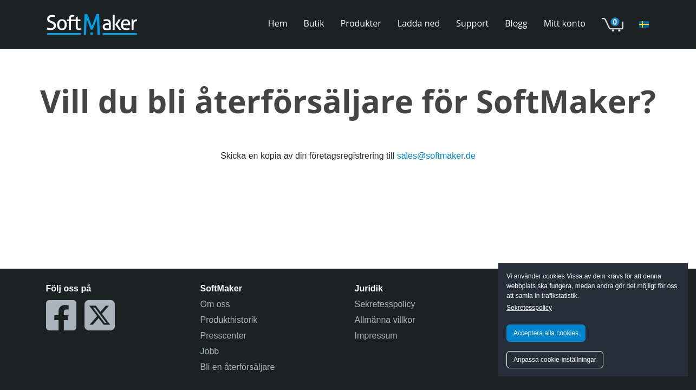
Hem (278, 23)
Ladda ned (419, 23)
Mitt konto (565, 23)
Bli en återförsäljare (237, 367)
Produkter (361, 23)
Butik (313, 23)
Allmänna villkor (385, 319)
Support (472, 23)
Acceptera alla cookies (545, 333)
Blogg (516, 23)
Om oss (215, 304)
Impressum (376, 335)
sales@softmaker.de (436, 155)
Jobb (209, 351)
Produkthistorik (229, 319)
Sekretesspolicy (529, 307)
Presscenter (223, 335)
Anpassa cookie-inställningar (554, 359)
